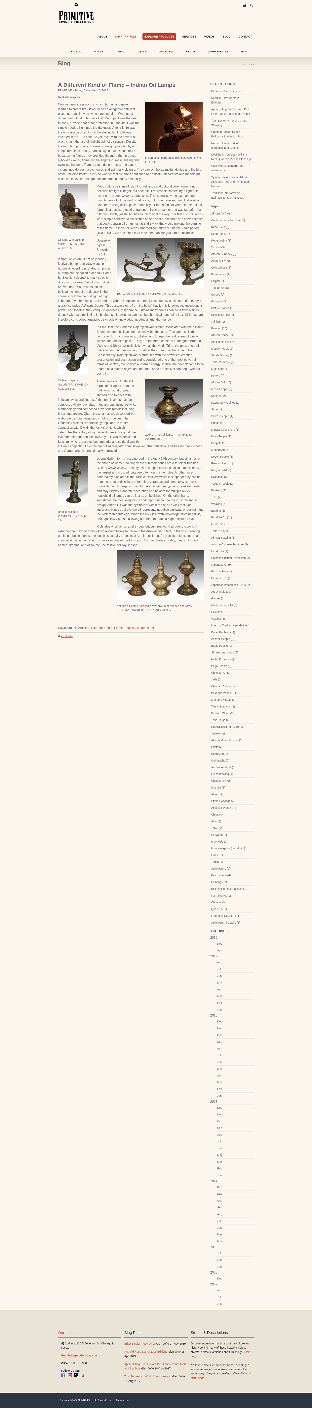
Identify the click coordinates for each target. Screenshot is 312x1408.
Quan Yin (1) (219, 909)
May (219, 982)
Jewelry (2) (218, 733)
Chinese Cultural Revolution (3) (230, 558)
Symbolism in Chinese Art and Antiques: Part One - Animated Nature (230, 182)
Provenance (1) (220, 274)
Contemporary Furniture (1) (228, 220)
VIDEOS (209, 36)
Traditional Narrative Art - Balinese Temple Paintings (227, 195)
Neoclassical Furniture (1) (227, 726)
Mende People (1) (222, 348)
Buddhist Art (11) (221, 517)
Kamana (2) (218, 395)
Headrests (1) (219, 551)
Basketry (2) (218, 490)
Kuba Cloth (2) (220, 227)
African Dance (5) (222, 335)
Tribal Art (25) (219, 530)
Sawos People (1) (222, 416)
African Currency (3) (223, 254)
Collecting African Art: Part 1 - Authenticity (229, 168)
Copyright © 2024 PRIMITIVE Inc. (76, 1400)
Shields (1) (218, 612)
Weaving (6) (218, 503)
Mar (219, 996)
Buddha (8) (218, 510)
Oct (219, 1035)
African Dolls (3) (221, 382)
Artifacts (98, 51)
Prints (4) (217, 747)
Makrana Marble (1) (223, 699)
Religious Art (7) (221, 470)
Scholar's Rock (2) (222, 314)
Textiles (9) (218, 247)
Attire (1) (216, 794)
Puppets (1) (218, 443)
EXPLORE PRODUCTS (159, 36)
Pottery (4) (217, 375)
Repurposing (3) (221, 240)
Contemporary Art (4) (224, 605)
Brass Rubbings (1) (223, 632)
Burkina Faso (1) (221, 571)
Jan (219, 1009)
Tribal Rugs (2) (220, 720)
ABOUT (102, 36)
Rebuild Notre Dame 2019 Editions (227, 100)
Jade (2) (216, 679)
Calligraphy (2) (220, 760)
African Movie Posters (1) (227, 740)
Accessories (166, 51)
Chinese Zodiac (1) (223, 686)
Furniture (76, 51)
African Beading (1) (223, 537)
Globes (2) (217, 294)
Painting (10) (219, 328)
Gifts (244, 51)
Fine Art (190, 51)
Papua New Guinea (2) (225, 402)
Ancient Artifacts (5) (223, 767)
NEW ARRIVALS (125, 36)
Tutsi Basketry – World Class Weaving (229, 123)
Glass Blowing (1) (222, 774)
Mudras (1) (218, 524)
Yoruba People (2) (222, 483)
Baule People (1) (221, 645)
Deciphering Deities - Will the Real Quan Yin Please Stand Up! (231, 157)
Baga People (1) (221, 666)
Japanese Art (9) (221, 564)
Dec (219, 1021)
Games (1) (217, 598)
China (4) (217, 814)
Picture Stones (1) (222, 308)
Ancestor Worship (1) (224, 807)
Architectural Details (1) (225, 922)
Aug (219, 962)
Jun (219, 975)
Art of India (67, 636)
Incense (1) (218, 787)
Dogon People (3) (222, 456)
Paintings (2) (219, 882)
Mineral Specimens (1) (225, 429)
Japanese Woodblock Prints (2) (230, 585)
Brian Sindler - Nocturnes (226, 91)
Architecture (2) (220, 868)
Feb (219, 1002)
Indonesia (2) (219, 841)
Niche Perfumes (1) (223, 659)
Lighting (142, 51)
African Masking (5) (223, 341)
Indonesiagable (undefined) (228, 848)
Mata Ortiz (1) (219, 368)
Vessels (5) (218, 618)
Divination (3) (219, 476)
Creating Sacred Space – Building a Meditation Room (228, 134)
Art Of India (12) (221, 591)
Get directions (79, 1355)
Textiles (120, 51)
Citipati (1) (217, 281)
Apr (219, 950)
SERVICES (189, 36)
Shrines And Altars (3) (224, 652)
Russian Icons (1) (222, 463)
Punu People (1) (221, 578)
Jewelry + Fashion (218, 51)
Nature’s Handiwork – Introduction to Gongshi (225, 145)
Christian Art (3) (221, 672)
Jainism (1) (218, 321)
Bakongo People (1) (223, 693)
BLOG (227, 36)
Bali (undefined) (221, 875)
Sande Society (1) (222, 355)
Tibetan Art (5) (220, 287)
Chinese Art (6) (220, 780)
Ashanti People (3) (222, 639)
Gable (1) (217, 855)
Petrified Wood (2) (222, 713)
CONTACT (245, 36)
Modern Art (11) (221, 449)
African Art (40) (220, 213)
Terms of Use (122, 1400)
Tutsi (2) (216, 497)
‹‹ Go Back (247, 64)
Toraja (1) (217, 861)
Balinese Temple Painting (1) (229, 888)
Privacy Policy (104, 1400)
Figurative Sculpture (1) (225, 915)
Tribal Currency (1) (222, 362)
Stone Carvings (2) (223, 801)
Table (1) (216, 828)
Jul (219, 969)
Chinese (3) (218, 902)
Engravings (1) (220, 753)
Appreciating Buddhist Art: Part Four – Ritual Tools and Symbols (231, 111)
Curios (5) (217, 422)
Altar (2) (216, 821)
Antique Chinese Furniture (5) (229, 544)
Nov (219, 943)
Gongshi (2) (218, 301)
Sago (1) (216, 409)
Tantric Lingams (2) (223, 706)
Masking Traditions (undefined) (230, 625)
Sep (219, 1041)
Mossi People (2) (221, 389)
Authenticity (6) (220, 260)
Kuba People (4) (221, 233)
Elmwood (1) (219, 834)
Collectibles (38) (221, 267)
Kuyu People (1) (221, 436)
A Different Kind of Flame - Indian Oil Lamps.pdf (121, 628)
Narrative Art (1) (221, 895)
